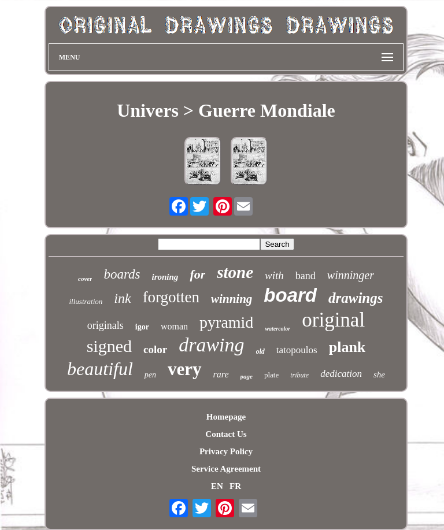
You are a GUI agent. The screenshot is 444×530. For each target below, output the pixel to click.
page (246, 376)
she (379, 374)
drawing (211, 344)
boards (121, 274)
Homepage (226, 416)
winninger (350, 275)
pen (150, 374)
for (197, 274)
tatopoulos (296, 349)
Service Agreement (226, 468)
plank (347, 347)
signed (109, 345)
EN (217, 486)
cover (85, 278)
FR (235, 486)
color (155, 349)
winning (231, 299)
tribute (299, 375)
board (290, 295)
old (260, 351)
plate (271, 374)
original (333, 320)
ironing (165, 276)
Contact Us (225, 434)
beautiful (100, 368)
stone (235, 272)
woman (174, 326)
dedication (341, 373)
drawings (355, 298)
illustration (86, 301)
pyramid (226, 322)
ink (122, 298)
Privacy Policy (226, 451)
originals (105, 325)
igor (142, 327)
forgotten (171, 297)
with (274, 275)
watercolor (277, 328)
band (305, 275)
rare (221, 374)
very (185, 369)
